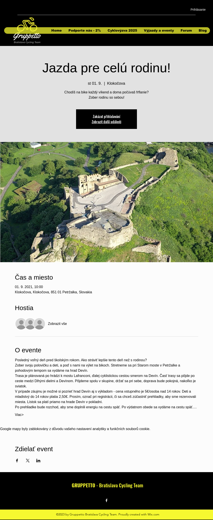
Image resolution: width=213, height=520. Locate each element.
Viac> (19, 415)
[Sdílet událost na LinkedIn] (38, 460)
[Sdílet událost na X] (28, 460)
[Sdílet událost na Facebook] (17, 460)
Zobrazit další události (106, 121)
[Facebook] (106, 500)
